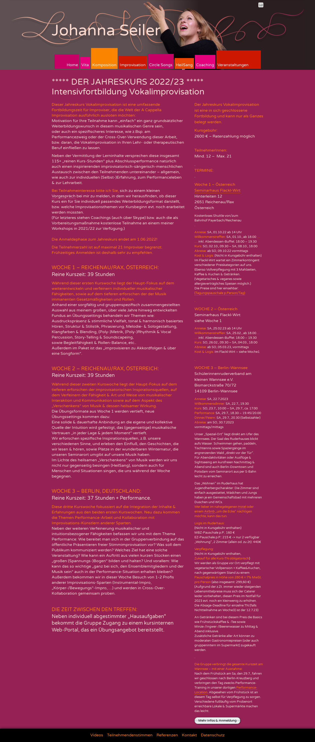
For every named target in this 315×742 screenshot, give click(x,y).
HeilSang (184, 64)
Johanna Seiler (106, 30)
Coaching (205, 64)
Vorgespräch (64, 196)
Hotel (242, 507)
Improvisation (133, 64)
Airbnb (209, 511)
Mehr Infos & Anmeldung (217, 721)
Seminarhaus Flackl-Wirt (217, 190)
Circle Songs (161, 64)
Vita (85, 64)
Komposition (104, 64)
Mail (260, 4)
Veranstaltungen (233, 64)
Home (72, 64)
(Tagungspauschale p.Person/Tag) (219, 293)
